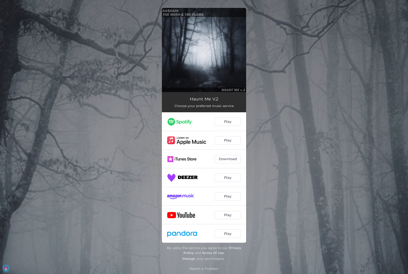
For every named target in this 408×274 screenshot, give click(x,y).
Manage (188, 259)
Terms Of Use (213, 253)
